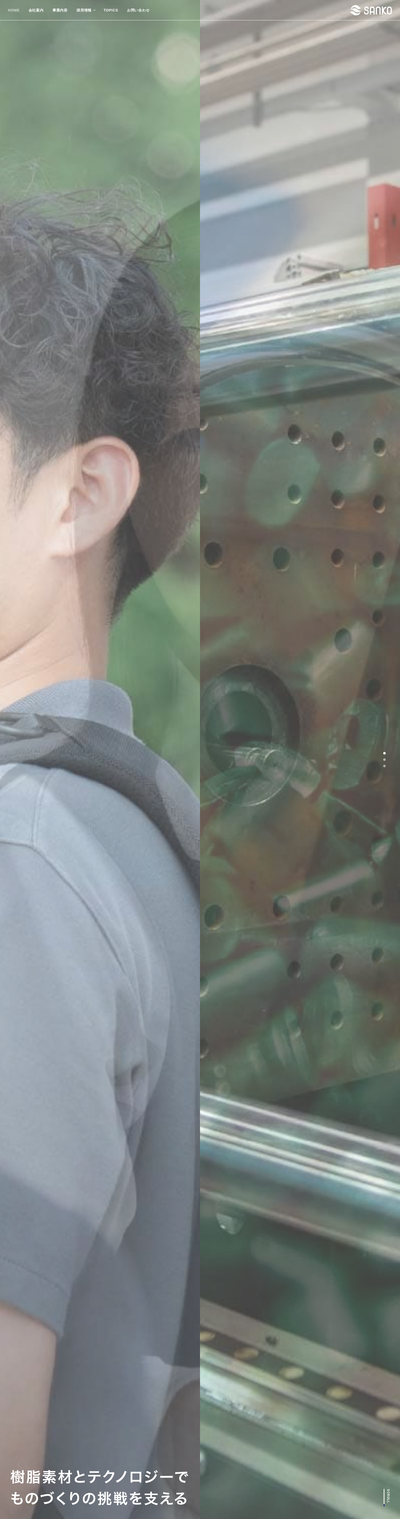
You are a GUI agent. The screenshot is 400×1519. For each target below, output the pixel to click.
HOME (13, 10)
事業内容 (60, 10)
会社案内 (36, 10)
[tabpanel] (200, 759)
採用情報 (84, 10)
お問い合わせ (138, 10)
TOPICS (111, 10)
